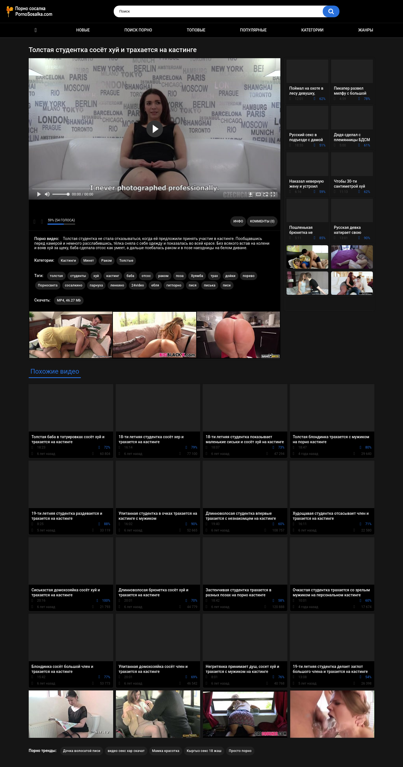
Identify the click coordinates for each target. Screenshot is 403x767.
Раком (106, 261)
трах (214, 276)
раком (163, 276)
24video (138, 285)
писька (210, 285)
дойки (230, 276)
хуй (96, 276)
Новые (83, 30)
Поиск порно (138, 30)
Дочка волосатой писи (81, 751)
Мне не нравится (42, 221)
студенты (78, 276)
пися (192, 285)
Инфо (238, 221)
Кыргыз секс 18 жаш (204, 751)
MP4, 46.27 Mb (69, 300)
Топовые (196, 30)
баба (130, 276)
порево (248, 276)
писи (227, 285)
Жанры (365, 30)
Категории (312, 30)
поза (179, 276)
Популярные (253, 30)
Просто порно (240, 751)
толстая (56, 276)
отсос (146, 276)
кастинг (112, 276)
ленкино (117, 285)
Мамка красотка (165, 751)
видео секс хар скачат (126, 751)
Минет (88, 261)
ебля (155, 285)
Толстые (126, 261)
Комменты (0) (262, 221)
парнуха (96, 285)
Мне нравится (34, 221)
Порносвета (48, 285)
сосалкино (73, 285)
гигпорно (173, 285)
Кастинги (68, 261)
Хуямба (197, 276)
